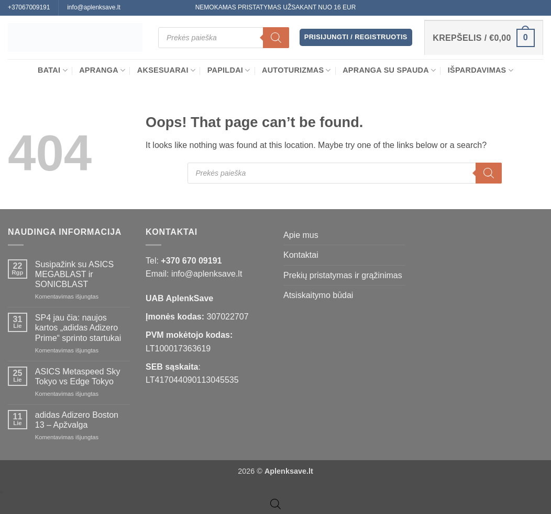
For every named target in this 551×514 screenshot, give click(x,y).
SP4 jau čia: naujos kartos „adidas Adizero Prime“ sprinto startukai (78, 327)
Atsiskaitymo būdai (318, 295)
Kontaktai (300, 254)
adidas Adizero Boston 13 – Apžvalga (76, 419)
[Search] (276, 37)
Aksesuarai (166, 70)
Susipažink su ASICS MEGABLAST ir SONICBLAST (74, 274)
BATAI (53, 70)
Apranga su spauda (389, 70)
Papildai (228, 70)
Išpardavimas (480, 70)
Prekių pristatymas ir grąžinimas (342, 275)
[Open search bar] (275, 504)
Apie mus (300, 235)
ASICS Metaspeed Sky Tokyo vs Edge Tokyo (77, 376)
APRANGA (102, 70)
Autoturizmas (296, 70)
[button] (356, 37)
